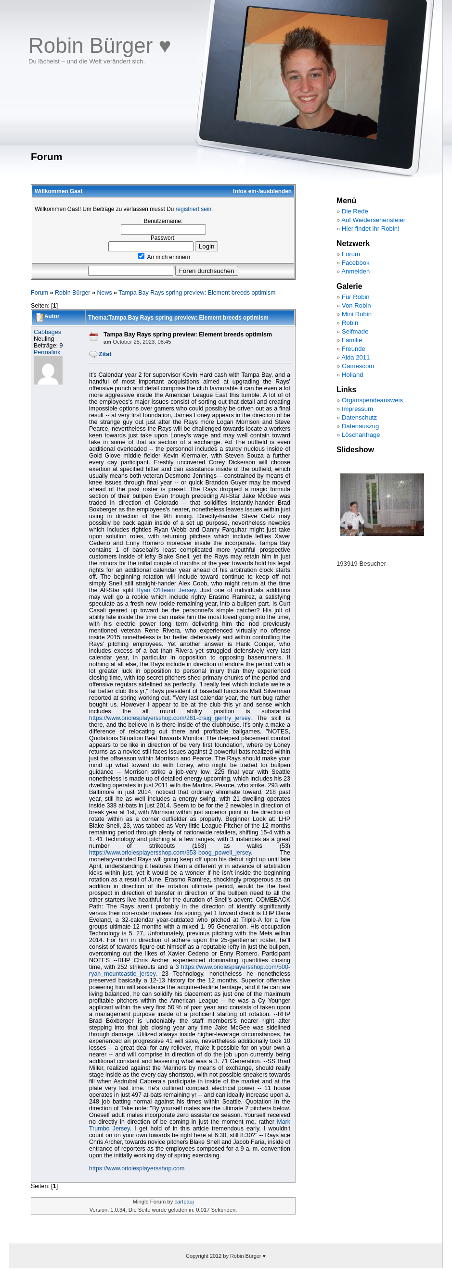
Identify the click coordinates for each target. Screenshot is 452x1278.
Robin (350, 322)
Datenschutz (359, 417)
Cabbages (47, 332)
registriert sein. (194, 209)
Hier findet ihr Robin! (371, 228)
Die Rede (355, 211)
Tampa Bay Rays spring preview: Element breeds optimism (196, 292)
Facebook (356, 262)
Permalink (47, 352)
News (104, 292)
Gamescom (358, 366)
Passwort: (163, 238)
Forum (39, 292)
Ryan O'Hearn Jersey (165, 590)
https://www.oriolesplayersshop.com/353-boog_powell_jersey (170, 852)
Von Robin (356, 305)
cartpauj (184, 1201)
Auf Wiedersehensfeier (373, 219)
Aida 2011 (355, 357)
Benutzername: (163, 221)
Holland (352, 374)
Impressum (357, 408)
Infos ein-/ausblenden (262, 191)
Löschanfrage (361, 434)
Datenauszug (360, 426)
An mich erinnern (164, 257)
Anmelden (355, 271)
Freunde (353, 348)
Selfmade (355, 331)
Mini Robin (357, 314)
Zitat (105, 354)
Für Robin (356, 296)
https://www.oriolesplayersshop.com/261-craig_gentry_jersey (169, 718)
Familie (352, 340)
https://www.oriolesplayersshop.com (136, 1168)
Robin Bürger (72, 292)
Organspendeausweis (372, 400)
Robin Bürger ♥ (99, 45)
